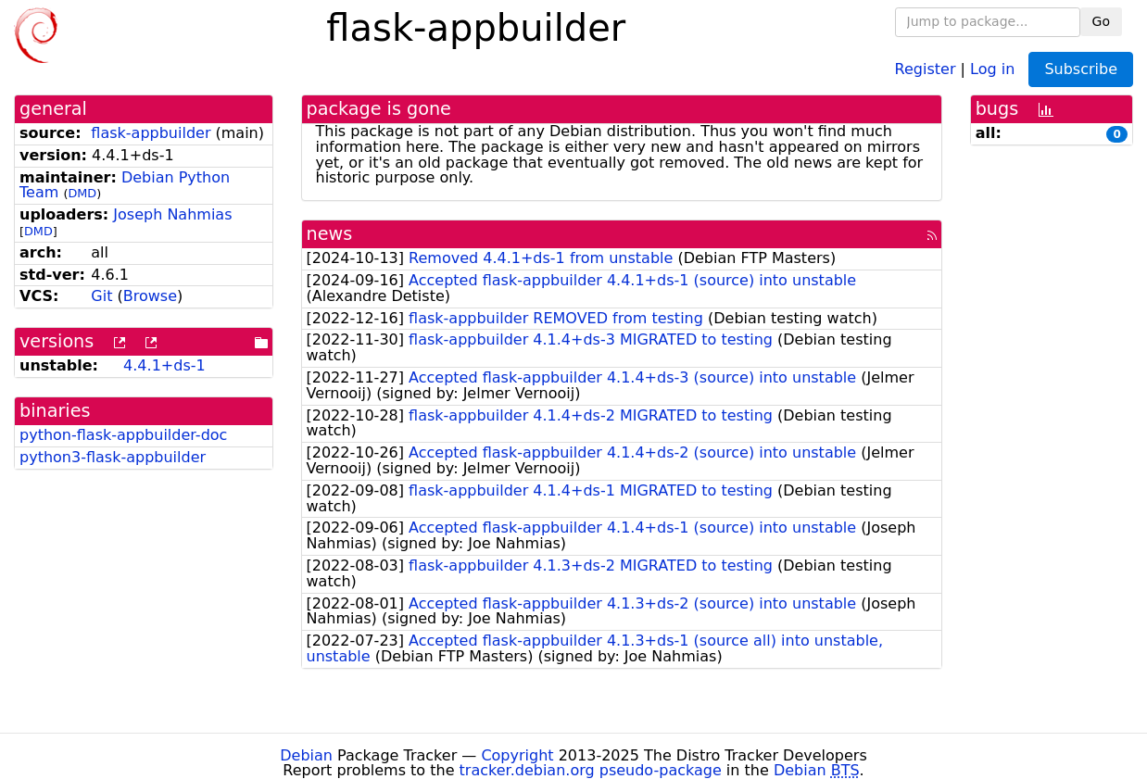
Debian (306, 755)
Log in (992, 68)
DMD (82, 193)
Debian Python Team (124, 185)
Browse (150, 296)
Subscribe (1080, 69)
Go (1101, 21)
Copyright (517, 755)
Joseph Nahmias (172, 214)
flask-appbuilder (150, 133)
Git (101, 296)
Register (925, 68)
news (330, 234)
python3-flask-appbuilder (112, 457)
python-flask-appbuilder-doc (123, 435)
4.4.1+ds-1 (164, 365)
